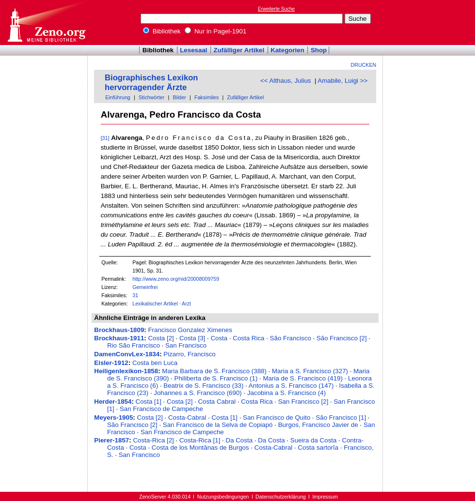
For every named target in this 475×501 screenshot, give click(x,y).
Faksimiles (206, 97)
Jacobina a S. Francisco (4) (286, 392)
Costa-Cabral (187, 417)
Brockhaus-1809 (119, 330)
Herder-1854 (112, 401)
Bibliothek (162, 31)
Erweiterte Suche (276, 9)
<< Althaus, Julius (285, 80)
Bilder (179, 97)
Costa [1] (148, 401)
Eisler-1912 (111, 362)
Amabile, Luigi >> (342, 80)
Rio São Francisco (133, 345)
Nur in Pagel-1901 (215, 31)
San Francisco (185, 345)
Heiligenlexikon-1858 (126, 371)
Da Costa (239, 440)
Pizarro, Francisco (189, 354)
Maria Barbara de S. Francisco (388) (214, 371)
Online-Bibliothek (46, 22)
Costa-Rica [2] (153, 440)
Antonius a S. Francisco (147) (291, 385)
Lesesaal (193, 50)
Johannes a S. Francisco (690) (198, 392)
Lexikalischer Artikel (155, 303)
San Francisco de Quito (276, 417)
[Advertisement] (430, 22)
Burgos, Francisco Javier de (318, 424)
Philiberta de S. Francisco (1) (216, 378)
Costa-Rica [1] (199, 440)
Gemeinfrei (145, 287)
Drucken (364, 65)
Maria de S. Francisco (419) (302, 378)
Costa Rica (248, 338)
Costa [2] (161, 338)
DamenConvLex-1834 (126, 354)
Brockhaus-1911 (119, 338)
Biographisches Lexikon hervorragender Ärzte (151, 82)
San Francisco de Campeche (161, 408)
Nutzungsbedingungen (223, 497)
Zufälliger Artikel (239, 50)
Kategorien (287, 50)
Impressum (325, 497)
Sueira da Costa (313, 440)
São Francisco (290, 338)
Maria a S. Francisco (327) (310, 371)
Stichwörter (151, 97)
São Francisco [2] (342, 338)
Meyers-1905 (113, 417)
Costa (218, 338)
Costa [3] (192, 338)
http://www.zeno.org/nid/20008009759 (175, 279)
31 (135, 295)
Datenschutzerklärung (280, 497)
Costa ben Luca (154, 362)
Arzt (186, 303)
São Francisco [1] (341, 417)
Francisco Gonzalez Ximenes (190, 330)
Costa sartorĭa (318, 447)
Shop (319, 50)
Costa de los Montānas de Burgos (200, 447)
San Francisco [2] (303, 401)
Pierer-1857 (111, 440)
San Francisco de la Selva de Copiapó (218, 424)
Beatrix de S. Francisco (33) (203, 385)
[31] (105, 138)
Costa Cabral (217, 401)
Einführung (117, 97)
